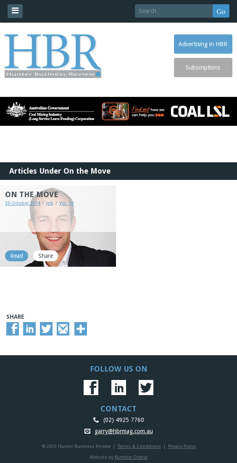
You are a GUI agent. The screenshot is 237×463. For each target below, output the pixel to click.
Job (49, 203)
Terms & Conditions (139, 446)
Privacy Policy (182, 446)
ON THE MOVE (31, 194)
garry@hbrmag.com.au (124, 431)
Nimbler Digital (131, 457)
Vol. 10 (66, 203)
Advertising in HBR (203, 44)
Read (16, 255)
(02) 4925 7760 (123, 419)
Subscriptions (203, 67)
